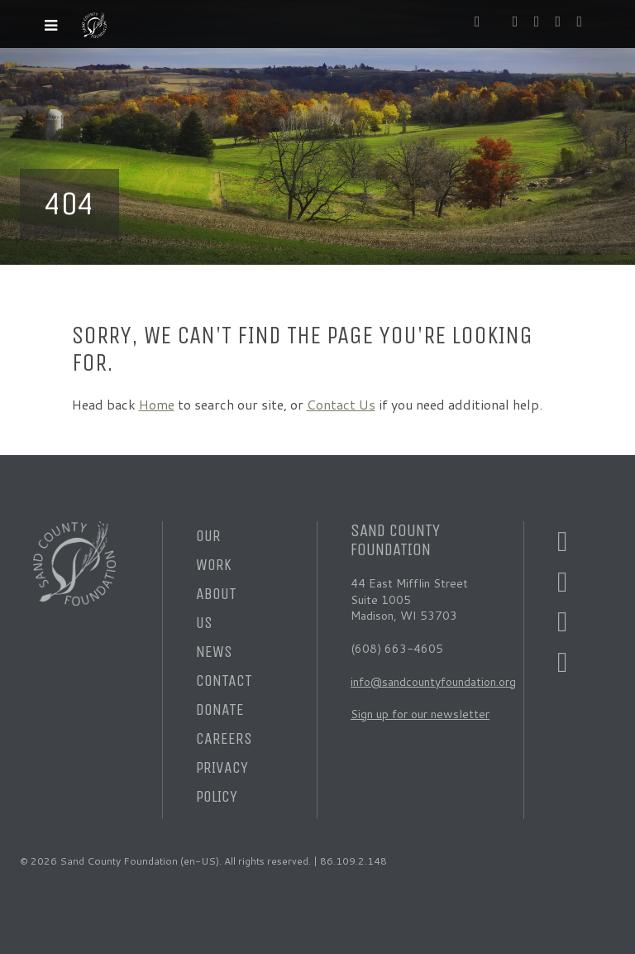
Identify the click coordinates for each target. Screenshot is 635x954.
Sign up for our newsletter (420, 714)
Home (156, 404)
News (214, 651)
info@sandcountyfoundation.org (433, 682)
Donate (220, 709)
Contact (224, 680)
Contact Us (341, 404)
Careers (224, 738)
